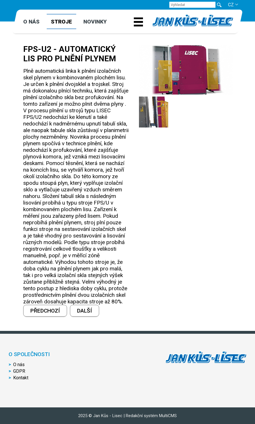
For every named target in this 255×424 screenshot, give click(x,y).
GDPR (19, 371)
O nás (31, 21)
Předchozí (45, 310)
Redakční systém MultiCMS (151, 415)
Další (84, 310)
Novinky (95, 21)
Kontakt (20, 377)
